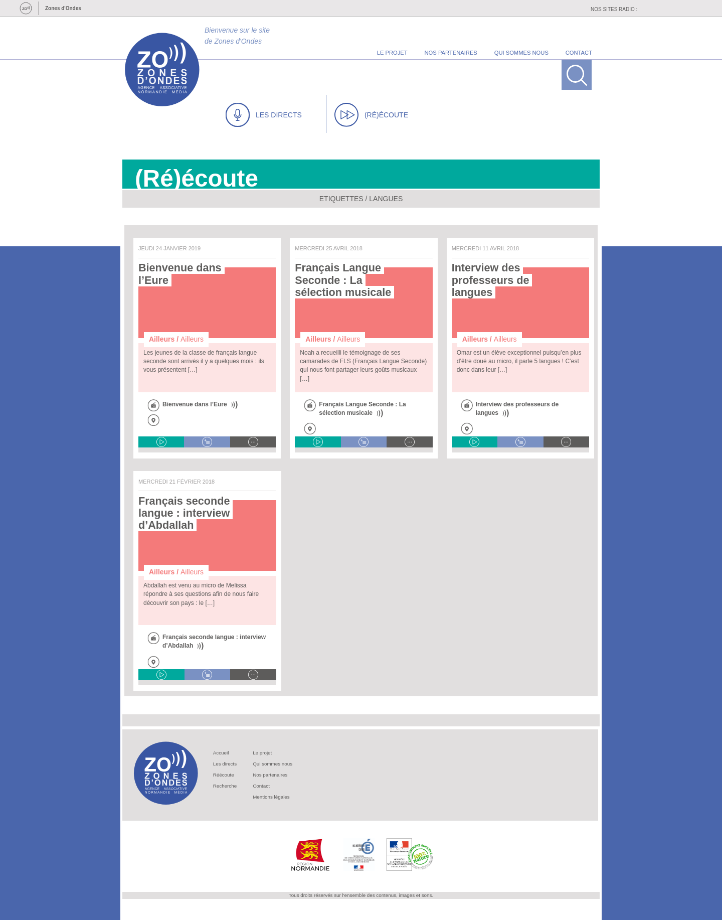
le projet (392, 53)
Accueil (221, 752)
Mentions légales (271, 797)
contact (579, 53)
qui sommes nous (521, 53)
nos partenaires (451, 53)
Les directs (225, 763)
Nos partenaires (270, 775)
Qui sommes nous (272, 763)
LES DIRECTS (264, 115)
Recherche (225, 786)
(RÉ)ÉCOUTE (371, 115)
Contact (261, 786)
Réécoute (223, 775)
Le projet (262, 752)
